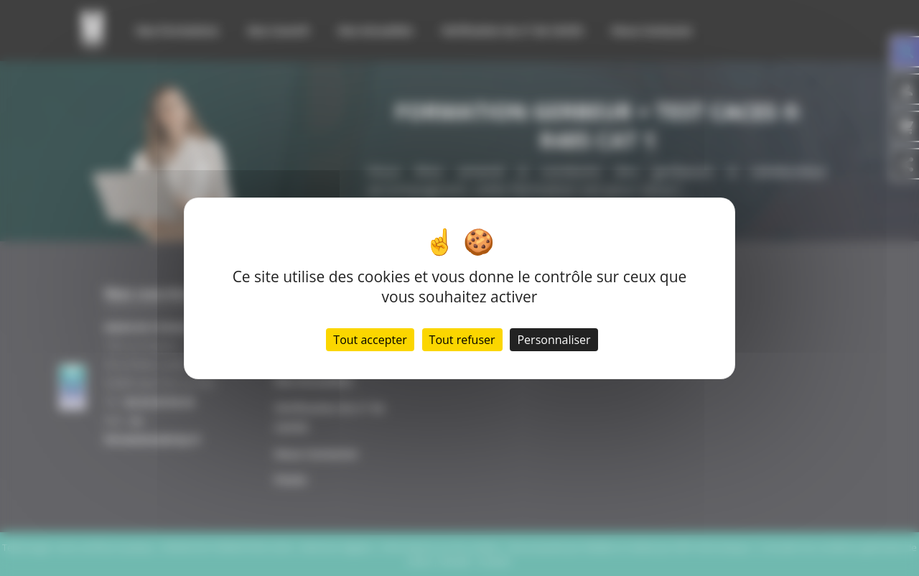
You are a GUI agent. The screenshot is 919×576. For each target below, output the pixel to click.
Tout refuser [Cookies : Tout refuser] (462, 340)
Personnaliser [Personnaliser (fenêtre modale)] (553, 340)
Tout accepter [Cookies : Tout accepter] (369, 340)
